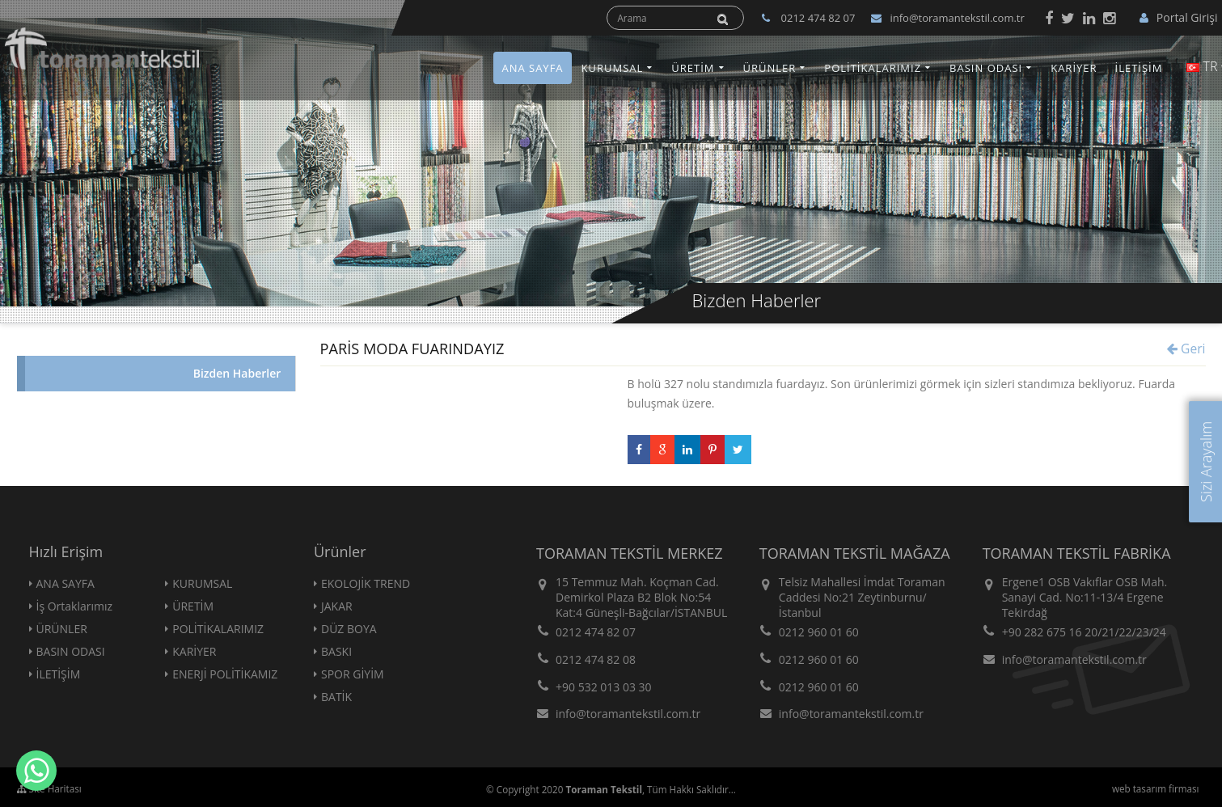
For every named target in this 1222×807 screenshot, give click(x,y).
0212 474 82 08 (596, 659)
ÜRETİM (692, 68)
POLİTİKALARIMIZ (872, 68)
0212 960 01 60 (819, 632)
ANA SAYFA (532, 68)
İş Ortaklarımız (74, 606)
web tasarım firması (1155, 788)
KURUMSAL (612, 68)
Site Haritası (49, 788)
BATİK (336, 696)
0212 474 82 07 (596, 632)
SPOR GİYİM (352, 674)
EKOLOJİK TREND (365, 583)
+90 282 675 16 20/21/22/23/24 (1084, 632)
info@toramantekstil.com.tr (947, 18)
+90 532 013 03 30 (604, 687)
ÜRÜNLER (770, 68)
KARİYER (1074, 68)
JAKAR (337, 606)
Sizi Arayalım (1206, 461)
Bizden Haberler (237, 373)
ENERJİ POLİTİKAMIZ (224, 674)
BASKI (336, 651)
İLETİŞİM (1139, 68)
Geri (1186, 348)
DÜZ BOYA (349, 628)
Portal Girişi (1179, 17)
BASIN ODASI (985, 68)
